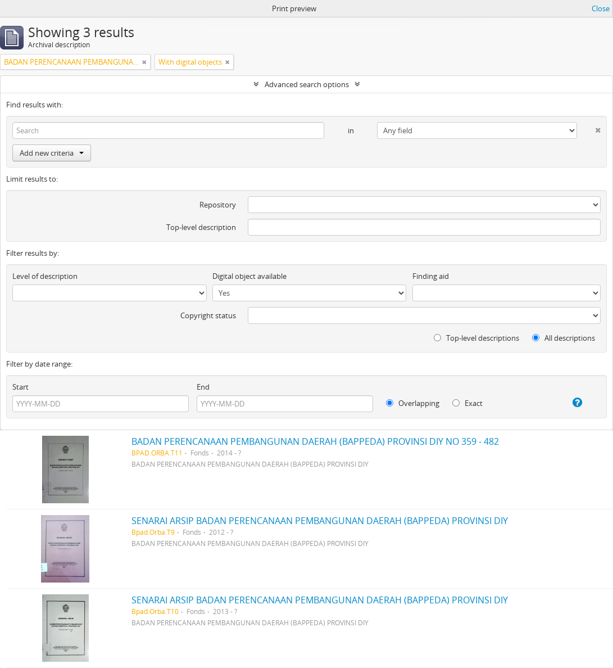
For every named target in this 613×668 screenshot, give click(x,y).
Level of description (45, 276)
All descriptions (563, 338)
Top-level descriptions (476, 338)
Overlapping (412, 403)
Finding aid (430, 276)
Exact (467, 403)
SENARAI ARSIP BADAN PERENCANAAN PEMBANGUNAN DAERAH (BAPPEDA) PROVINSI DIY (319, 520)
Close (601, 8)
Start (20, 387)
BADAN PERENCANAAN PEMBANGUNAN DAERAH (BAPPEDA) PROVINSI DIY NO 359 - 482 (315, 441)
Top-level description (201, 227)
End (203, 387)
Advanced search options (307, 84)
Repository (217, 205)
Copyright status (208, 315)
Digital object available (249, 276)
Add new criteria (52, 153)
